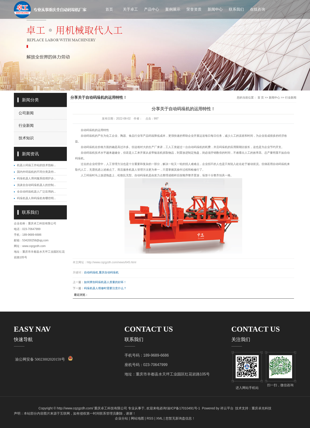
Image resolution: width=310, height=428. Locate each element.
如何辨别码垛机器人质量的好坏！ (105, 282)
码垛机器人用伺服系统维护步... (36, 178)
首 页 (261, 97)
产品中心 (151, 9)
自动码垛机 (91, 272)
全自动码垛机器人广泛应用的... (36, 191)
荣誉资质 (193, 9)
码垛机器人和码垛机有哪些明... (36, 198)
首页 (109, 9)
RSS (150, 418)
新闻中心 (215, 9)
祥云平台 (227, 408)
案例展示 (172, 9)
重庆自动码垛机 (109, 272)
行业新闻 (26, 125)
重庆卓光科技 (261, 408)
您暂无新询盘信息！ (180, 418)
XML (159, 418)
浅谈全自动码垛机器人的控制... (36, 185)
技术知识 (26, 138)
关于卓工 (130, 9)
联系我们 (236, 9)
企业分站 (121, 418)
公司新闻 (26, 113)
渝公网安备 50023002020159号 (40, 359)
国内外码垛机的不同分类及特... (36, 171)
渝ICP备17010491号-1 (183, 408)
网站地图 (137, 418)
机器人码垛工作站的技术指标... (36, 165)
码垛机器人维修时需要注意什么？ (105, 288)
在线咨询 (257, 9)
